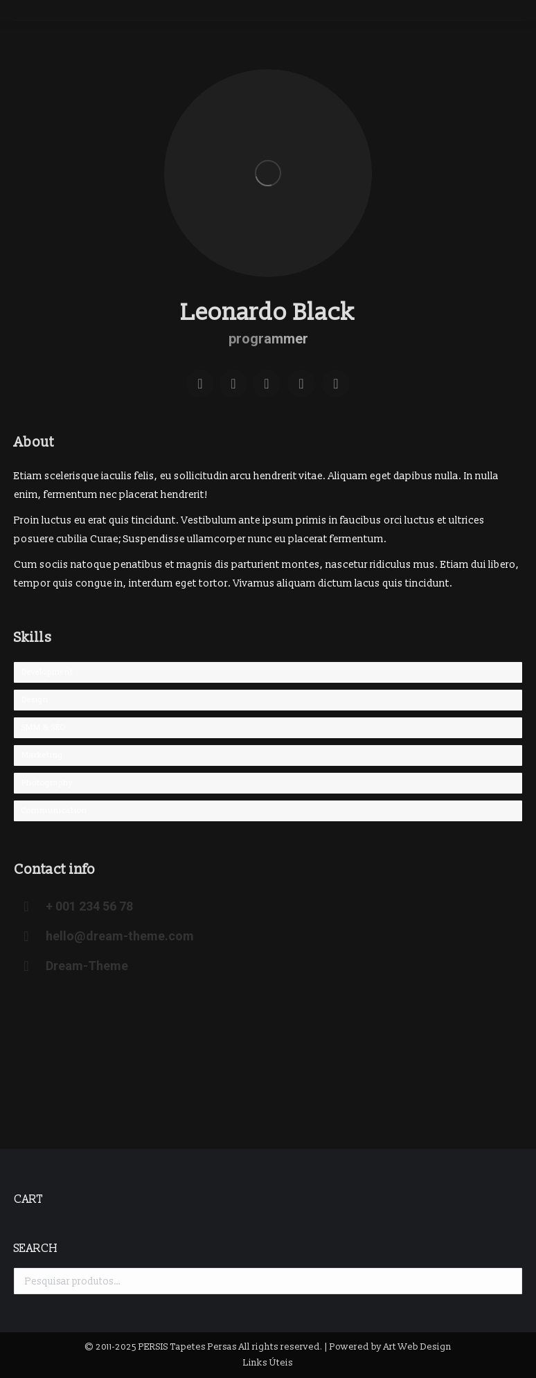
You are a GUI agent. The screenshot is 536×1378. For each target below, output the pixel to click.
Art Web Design (418, 1346)
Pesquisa (508, 1281)
